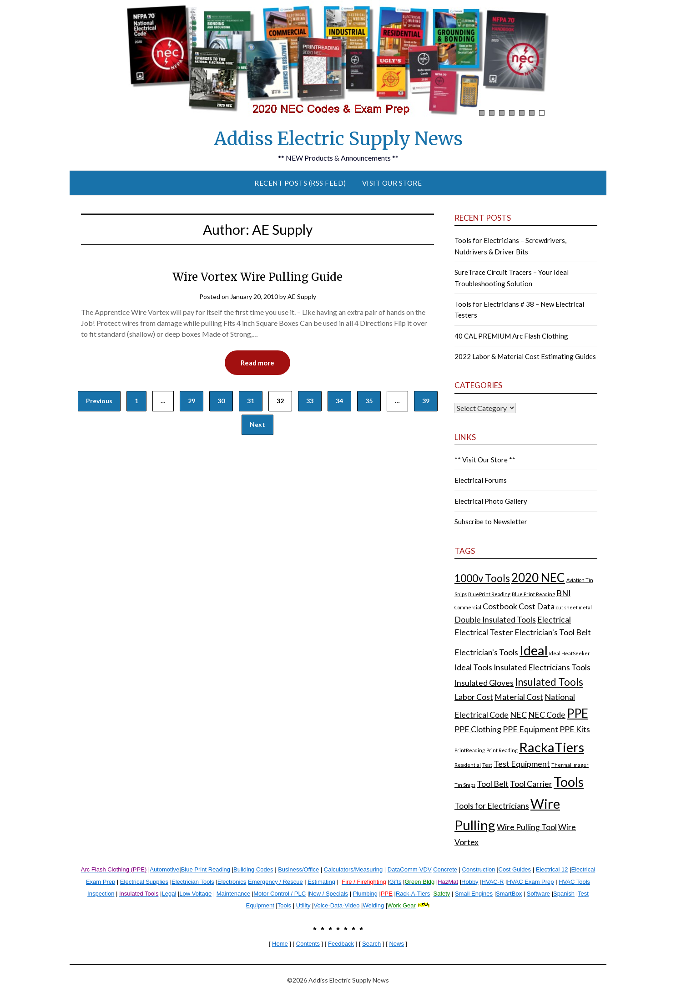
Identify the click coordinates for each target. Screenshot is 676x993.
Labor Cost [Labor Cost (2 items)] (473, 697)
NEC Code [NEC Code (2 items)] (546, 714)
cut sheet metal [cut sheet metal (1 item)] (574, 607)
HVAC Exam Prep (530, 881)
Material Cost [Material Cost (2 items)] (518, 697)
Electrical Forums (480, 480)
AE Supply (302, 296)
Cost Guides (515, 869)
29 (191, 401)
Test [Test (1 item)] (487, 765)
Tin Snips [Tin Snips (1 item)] (464, 785)
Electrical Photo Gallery (490, 501)
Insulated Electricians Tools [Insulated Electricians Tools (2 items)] (542, 667)
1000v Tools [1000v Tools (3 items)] (482, 578)
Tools (284, 905)
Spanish (564, 893)
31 (250, 401)
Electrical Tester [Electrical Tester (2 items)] (483, 632)
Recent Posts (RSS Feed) (300, 183)
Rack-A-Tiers (413, 893)
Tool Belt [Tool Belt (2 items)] (493, 784)
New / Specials (328, 893)
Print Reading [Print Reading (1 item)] (502, 750)
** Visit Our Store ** (484, 460)
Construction (478, 869)
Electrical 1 (550, 869)
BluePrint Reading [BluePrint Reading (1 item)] (489, 594)
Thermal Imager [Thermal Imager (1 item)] (570, 765)
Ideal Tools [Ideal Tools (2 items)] (473, 667)
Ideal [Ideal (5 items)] (534, 650)
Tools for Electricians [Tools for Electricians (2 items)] (491, 806)
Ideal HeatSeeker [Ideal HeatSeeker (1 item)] (569, 653)
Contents (308, 943)
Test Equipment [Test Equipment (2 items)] (522, 764)
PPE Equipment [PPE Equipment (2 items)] (530, 729)
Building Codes (253, 869)
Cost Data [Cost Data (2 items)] (537, 606)
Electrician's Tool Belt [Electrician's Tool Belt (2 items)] (553, 632)
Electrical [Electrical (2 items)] (554, 619)
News (396, 943)
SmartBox (509, 893)
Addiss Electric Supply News (338, 138)
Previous (99, 401)
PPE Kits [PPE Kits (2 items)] (575, 729)
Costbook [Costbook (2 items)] (500, 606)
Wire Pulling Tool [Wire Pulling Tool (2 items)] (527, 827)
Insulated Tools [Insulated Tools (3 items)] (549, 682)
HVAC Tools (574, 881)
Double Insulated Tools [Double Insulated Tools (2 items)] (495, 619)
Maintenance (233, 893)
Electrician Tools (193, 881)
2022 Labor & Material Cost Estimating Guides (525, 356)
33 (309, 401)
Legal (168, 893)
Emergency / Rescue (275, 881)
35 (369, 401)
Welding (373, 905)
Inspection (100, 893)
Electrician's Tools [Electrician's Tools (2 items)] (486, 652)
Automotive (164, 869)
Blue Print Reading (205, 869)
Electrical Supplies (144, 881)
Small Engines (474, 893)
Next (257, 424)
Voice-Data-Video (337, 905)
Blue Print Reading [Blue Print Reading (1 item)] (533, 594)
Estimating (321, 881)
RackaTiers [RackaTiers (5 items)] (551, 747)
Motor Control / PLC (279, 893)
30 (221, 401)
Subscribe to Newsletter (490, 521)
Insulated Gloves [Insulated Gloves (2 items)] (484, 683)
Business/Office (298, 869)
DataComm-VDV (410, 869)
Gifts (395, 881)
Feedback (341, 943)
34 (339, 401)
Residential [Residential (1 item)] (467, 765)
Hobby (470, 881)
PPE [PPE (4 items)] (577, 713)
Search (371, 943)
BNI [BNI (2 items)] (563, 593)
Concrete (445, 869)
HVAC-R (493, 881)
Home (280, 943)
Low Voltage (195, 893)
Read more (257, 363)
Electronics (232, 881)
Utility (303, 905)
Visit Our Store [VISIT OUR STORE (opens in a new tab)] (392, 183)
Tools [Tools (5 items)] (569, 782)
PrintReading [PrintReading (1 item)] (469, 750)
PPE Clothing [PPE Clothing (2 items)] (477, 729)
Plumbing (365, 893)
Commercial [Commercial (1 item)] (467, 607)
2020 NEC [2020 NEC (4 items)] (538, 577)
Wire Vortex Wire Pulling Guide (257, 277)
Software (538, 893)
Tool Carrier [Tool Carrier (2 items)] (531, 784)
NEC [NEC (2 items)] (518, 714)
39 (425, 401)
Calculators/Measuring (353, 869)
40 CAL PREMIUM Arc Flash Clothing (511, 336)
